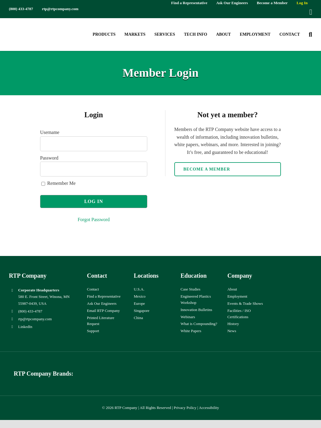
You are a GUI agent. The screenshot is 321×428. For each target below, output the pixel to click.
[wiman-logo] (199, 368)
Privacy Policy (185, 407)
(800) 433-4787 (30, 311)
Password (49, 157)
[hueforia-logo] (121, 368)
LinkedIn (25, 326)
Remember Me (58, 183)
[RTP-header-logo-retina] (35, 24)
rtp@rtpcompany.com (35, 319)
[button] (310, 34)
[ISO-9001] (300, 273)
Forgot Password (94, 219)
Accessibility (209, 407)
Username (49, 132)
